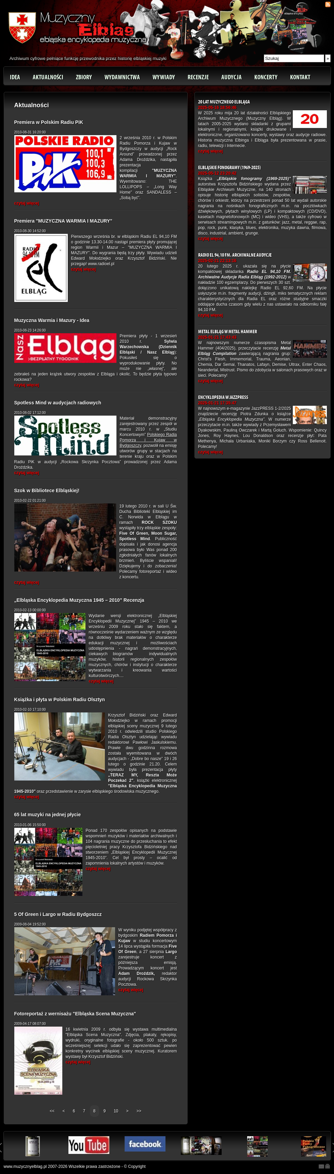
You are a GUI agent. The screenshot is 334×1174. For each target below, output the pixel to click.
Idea (15, 77)
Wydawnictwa (122, 77)
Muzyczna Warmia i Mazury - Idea (52, 320)
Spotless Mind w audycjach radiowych (57, 402)
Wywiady (164, 77)
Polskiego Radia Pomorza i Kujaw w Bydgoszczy (148, 440)
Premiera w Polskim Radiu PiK (48, 122)
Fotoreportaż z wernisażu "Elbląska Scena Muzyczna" (75, 1013)
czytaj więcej (26, 203)
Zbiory (84, 77)
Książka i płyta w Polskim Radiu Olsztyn (59, 699)
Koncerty (265, 77)
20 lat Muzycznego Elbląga (224, 102)
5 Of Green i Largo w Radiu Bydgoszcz (58, 914)
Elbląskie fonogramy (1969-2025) (229, 167)
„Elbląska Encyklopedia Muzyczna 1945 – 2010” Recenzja (79, 600)
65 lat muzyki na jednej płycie (47, 814)
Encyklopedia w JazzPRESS (223, 397)
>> (139, 1111)
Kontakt (300, 77)
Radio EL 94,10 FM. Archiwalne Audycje (235, 255)
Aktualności (48, 77)
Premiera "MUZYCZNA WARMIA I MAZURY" (63, 221)
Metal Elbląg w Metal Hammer (227, 331)
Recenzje (198, 77)
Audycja (231, 77)
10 (116, 1111)
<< (52, 1111)
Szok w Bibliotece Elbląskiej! (47, 490)
